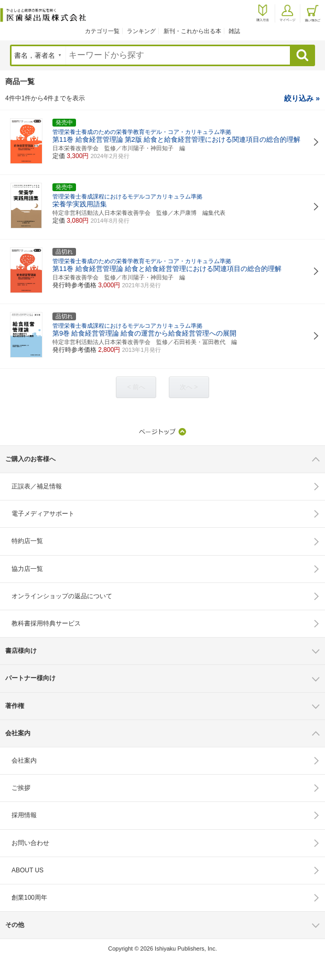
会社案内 (24, 760)
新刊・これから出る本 (192, 31)
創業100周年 (29, 897)
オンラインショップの (62, 596)
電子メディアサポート (43, 513)
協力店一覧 (27, 568)
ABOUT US (28, 870)
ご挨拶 (21, 787)
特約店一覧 (27, 541)
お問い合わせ (30, 843)
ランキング (141, 31)
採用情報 (24, 815)
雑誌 (234, 31)
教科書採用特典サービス (46, 623)
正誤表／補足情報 (37, 486)
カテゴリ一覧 (102, 31)
